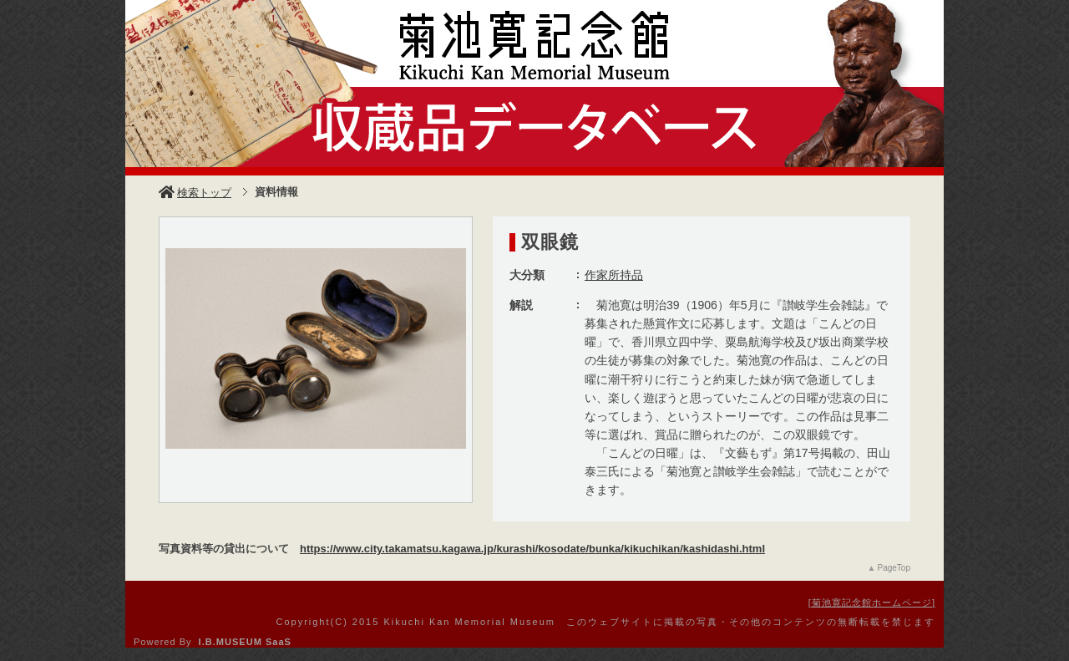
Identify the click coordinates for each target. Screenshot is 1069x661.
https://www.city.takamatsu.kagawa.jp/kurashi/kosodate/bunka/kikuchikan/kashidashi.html (532, 548)
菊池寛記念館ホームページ (872, 602)
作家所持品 (614, 275)
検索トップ (195, 192)
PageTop (894, 567)
